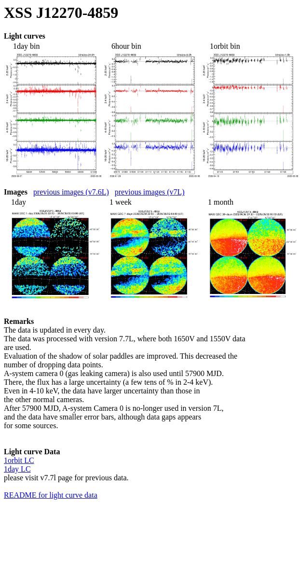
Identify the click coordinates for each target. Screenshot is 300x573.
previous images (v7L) (150, 192)
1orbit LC (19, 460)
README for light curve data (50, 495)
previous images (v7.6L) (71, 192)
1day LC (17, 469)
